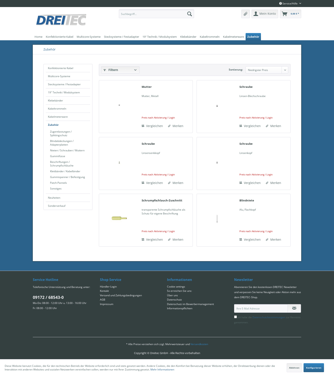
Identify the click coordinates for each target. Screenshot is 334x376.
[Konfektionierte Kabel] (59, 36)
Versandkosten (199, 344)
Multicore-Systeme (59, 76)
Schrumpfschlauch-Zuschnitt (162, 200)
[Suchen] (189, 14)
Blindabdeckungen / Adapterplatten (61, 142)
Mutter (147, 87)
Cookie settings (176, 286)
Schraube (246, 87)
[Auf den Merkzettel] (175, 126)
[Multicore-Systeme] (88, 36)
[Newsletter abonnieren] (294, 308)
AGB (102, 299)
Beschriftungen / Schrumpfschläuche (61, 163)
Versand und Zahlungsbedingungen (121, 295)
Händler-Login (108, 286)
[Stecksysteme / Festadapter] (121, 36)
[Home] (38, 36)
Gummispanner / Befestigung (67, 177)
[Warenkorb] (290, 14)
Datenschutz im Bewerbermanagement (190, 304)
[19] (160, 36)
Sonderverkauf (56, 206)
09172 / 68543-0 (48, 297)
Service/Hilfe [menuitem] (288, 3)
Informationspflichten (179, 308)
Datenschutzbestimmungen (268, 317)
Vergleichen (152, 126)
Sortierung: (236, 69)
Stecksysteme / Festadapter (64, 84)
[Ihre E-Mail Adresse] (261, 308)
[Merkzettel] (245, 14)
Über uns (172, 295)
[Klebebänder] (188, 36)
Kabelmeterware (58, 117)
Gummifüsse (57, 156)
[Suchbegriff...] (156, 14)
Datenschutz (174, 299)
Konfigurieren (313, 367)
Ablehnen (294, 367)
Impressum (106, 304)
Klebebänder (55, 100)
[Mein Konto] (265, 14)
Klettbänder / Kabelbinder (65, 171)
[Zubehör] (253, 36)
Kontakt (104, 291)
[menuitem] (156, 14)
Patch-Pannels (58, 183)
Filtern (111, 70)
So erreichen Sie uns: (179, 291)
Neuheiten (54, 198)
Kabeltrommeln (57, 108)
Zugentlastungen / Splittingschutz (61, 133)
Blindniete (246, 200)
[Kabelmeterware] (233, 36)
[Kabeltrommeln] (209, 36)
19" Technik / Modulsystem (64, 92)
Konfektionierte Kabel (60, 68)
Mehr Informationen (162, 369)
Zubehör (53, 125)
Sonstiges (56, 188)
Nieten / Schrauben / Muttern (67, 150)
